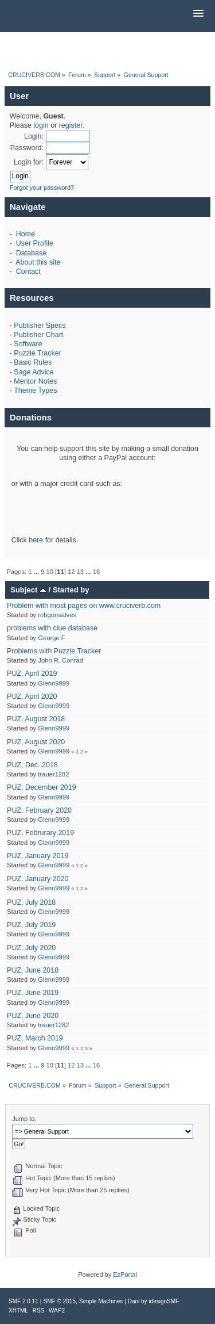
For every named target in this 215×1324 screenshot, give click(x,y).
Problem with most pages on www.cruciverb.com (84, 606)
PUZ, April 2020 (32, 696)
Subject (28, 590)
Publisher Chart (38, 335)
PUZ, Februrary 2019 (40, 833)
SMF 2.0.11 (23, 1301)
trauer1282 (53, 774)
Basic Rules (33, 362)
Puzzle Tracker (37, 353)
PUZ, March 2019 (35, 1038)
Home (25, 234)
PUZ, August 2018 (36, 719)
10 (49, 571)
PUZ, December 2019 (41, 787)
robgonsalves (57, 614)
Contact (28, 271)
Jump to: (24, 1118)
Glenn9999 (53, 683)
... (37, 571)
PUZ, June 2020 (32, 1016)
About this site (37, 262)
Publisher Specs (39, 326)
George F (51, 637)
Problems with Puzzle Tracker (54, 651)
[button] (198, 14)
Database (31, 253)
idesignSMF (163, 1301)
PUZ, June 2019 (32, 993)
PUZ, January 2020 (37, 879)
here (36, 540)
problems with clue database (52, 628)
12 (71, 571)
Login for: (29, 162)
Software (28, 344)
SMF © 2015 (60, 1301)
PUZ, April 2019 (32, 673)
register (71, 125)
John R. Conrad (60, 660)
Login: (34, 136)
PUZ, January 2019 (37, 856)
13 (80, 571)
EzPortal (125, 1274)
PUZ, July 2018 (31, 902)
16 (96, 571)
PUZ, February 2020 (39, 810)
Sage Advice (33, 372)
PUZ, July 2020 (31, 948)
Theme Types (35, 391)
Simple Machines (101, 1301)
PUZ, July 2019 (31, 925)
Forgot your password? (42, 187)
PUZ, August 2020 (36, 742)
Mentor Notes (35, 381)
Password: (27, 148)
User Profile (34, 243)
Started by (71, 590)
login (40, 125)
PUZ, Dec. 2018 (32, 765)
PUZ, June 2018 (32, 970)
